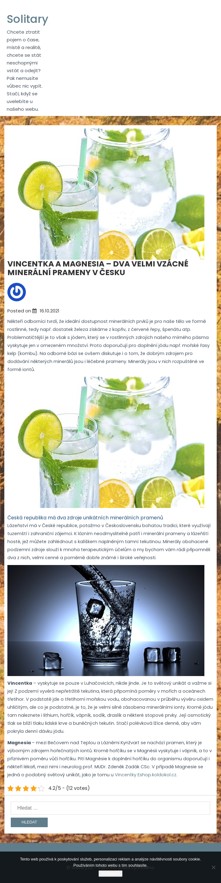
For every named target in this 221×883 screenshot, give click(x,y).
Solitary (27, 19)
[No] (213, 867)
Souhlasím (110, 873)
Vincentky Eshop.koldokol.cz (145, 775)
